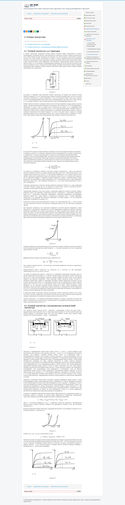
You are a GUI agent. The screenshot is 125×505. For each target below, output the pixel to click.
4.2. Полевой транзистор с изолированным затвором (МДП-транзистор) (46, 47)
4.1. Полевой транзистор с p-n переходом (37, 44)
